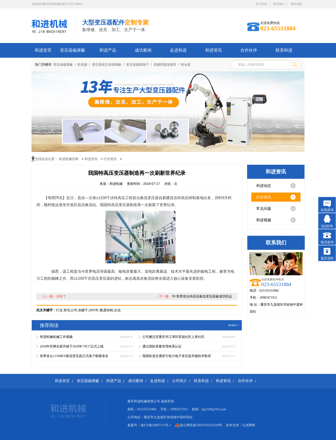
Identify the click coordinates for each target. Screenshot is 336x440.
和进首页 (43, 50)
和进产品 (107, 50)
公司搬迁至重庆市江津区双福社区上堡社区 (173, 337)
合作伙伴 (248, 50)
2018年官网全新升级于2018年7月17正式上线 (72, 346)
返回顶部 (327, 258)
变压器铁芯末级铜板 (106, 64)
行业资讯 (110, 159)
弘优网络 (248, 425)
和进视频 (263, 220)
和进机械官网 (68, 159)
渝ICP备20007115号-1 (155, 425)
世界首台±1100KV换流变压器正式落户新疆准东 (74, 356)
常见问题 (263, 209)
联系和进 (284, 50)
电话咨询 (327, 242)
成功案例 (143, 50)
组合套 (186, 64)
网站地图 (296, 4)
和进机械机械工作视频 (56, 337)
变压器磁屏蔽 (72, 50)
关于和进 (261, 4)
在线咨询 (327, 210)
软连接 (82, 64)
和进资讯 (213, 50)
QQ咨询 (327, 226)
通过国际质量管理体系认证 (162, 346)
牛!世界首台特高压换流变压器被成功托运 (202, 296)
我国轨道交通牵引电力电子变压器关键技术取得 (176, 356)
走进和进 (178, 50)
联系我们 (278, 4)
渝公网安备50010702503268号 (201, 425)
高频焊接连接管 (165, 64)
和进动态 (263, 186)
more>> (233, 325)
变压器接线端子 (137, 64)
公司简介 (179, 381)
